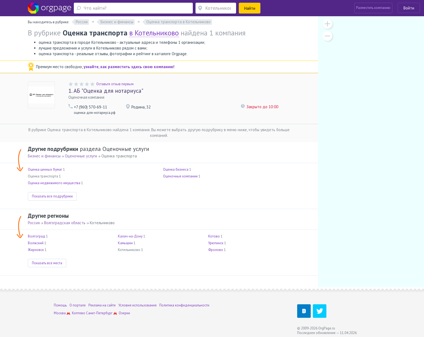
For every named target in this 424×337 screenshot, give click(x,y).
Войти (408, 8)
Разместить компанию (373, 7)
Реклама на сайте (102, 305)
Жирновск (36, 249)
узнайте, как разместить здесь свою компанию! (129, 66)
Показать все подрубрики (52, 196)
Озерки (124, 313)
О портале (77, 305)
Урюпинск (215, 243)
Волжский (36, 243)
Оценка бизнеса (175, 169)
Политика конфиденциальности (184, 305)
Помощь (60, 305)
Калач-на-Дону (130, 236)
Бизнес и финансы (44, 155)
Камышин (125, 243)
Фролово (215, 249)
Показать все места (47, 263)
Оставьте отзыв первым (115, 84)
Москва (60, 313)
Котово (214, 236)
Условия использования (137, 305)
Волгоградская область (64, 222)
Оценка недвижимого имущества (54, 183)
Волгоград (36, 236)
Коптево (78, 313)
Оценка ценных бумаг (45, 169)
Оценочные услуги (81, 155)
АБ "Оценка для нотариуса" (105, 90)
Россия (34, 222)
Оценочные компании (180, 176)
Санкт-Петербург (99, 313)
